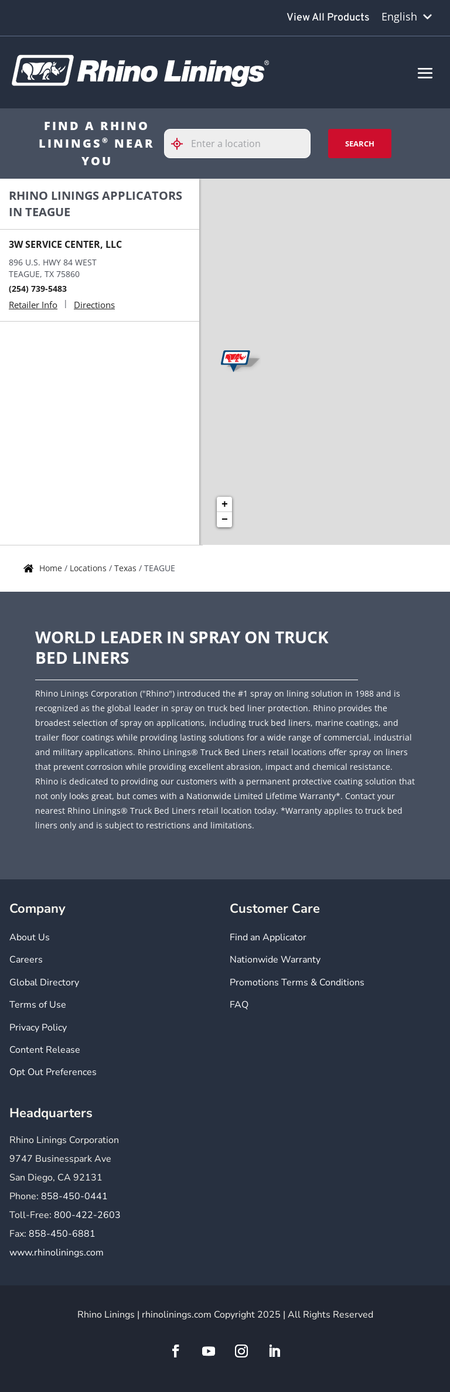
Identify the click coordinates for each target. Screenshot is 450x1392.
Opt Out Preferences (53, 1072)
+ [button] (224, 504)
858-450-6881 (62, 1233)
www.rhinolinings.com (56, 1252)
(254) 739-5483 (38, 288)
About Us (29, 937)
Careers (26, 959)
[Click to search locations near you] (181, 144)
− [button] (224, 520)
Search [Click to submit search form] (359, 143)
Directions (94, 305)
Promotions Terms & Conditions (297, 982)
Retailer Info (33, 305)
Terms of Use (37, 1004)
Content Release (44, 1049)
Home (51, 568)
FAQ (239, 1004)
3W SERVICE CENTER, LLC (65, 244)
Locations (89, 568)
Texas (126, 568)
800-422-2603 (87, 1215)
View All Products (328, 18)
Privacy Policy (38, 1027)
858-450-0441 (74, 1196)
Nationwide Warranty (275, 959)
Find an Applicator (268, 937)
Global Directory (44, 982)
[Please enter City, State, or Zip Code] (237, 143)
